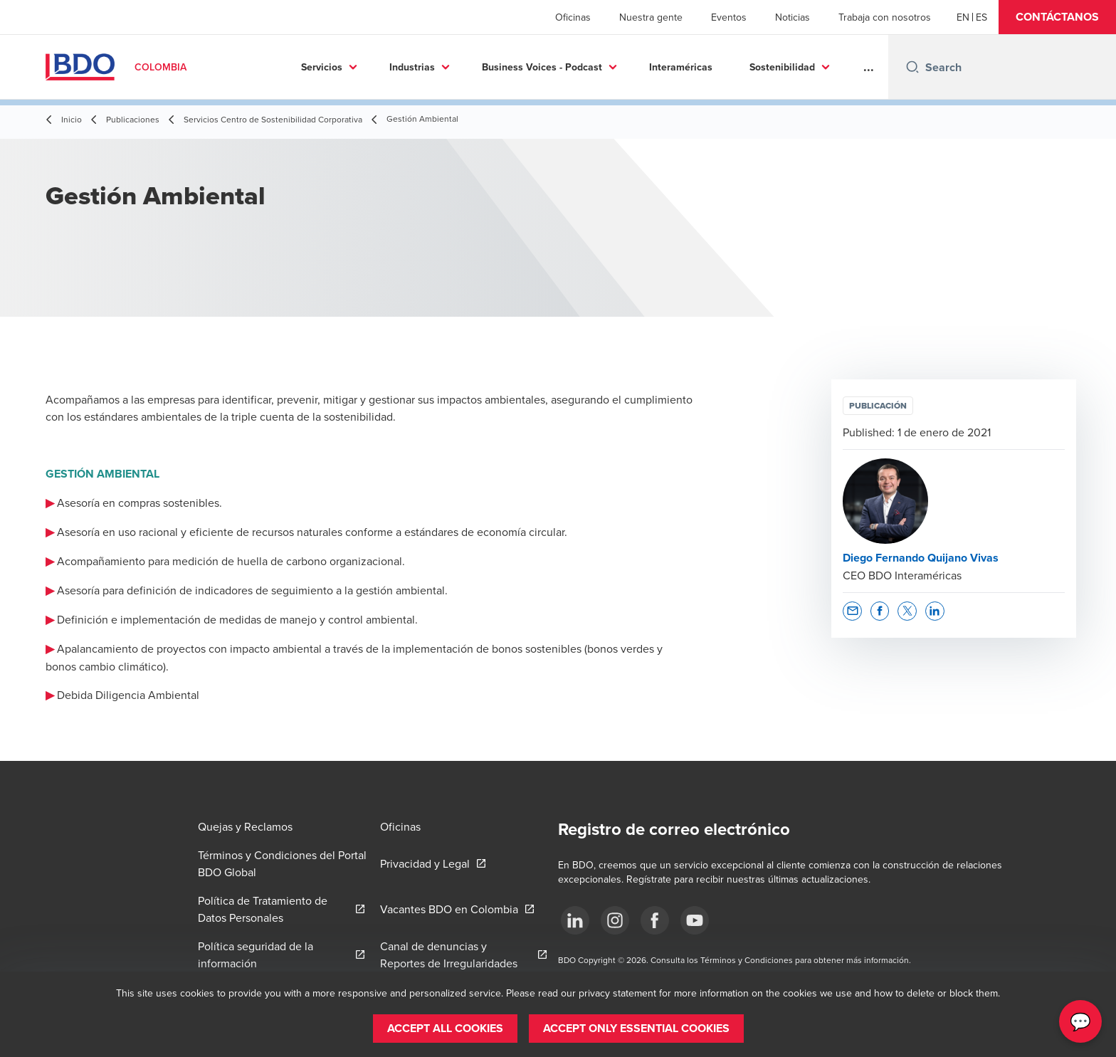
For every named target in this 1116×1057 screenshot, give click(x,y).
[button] (1057, 17)
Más (844, 67)
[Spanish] (981, 17)
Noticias (792, 17)
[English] (963, 17)
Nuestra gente (651, 17)
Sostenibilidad (755, 67)
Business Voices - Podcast (515, 67)
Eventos (729, 17)
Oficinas (573, 17)
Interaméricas (653, 67)
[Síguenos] (575, 920)
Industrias (385, 67)
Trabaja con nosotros (884, 17)
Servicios (294, 67)
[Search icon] (912, 67)
